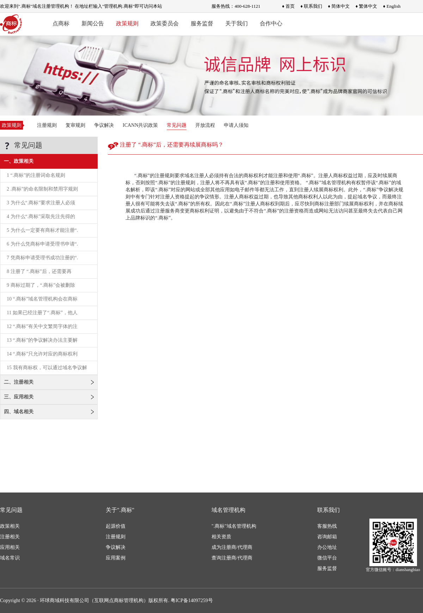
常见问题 (176, 125)
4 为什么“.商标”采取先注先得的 (41, 216)
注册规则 (47, 125)
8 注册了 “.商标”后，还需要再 (39, 271)
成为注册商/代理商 (232, 547)
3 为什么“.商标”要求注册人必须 (41, 202)
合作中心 (271, 23)
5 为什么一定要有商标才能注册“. (42, 230)
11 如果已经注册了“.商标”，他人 (42, 312)
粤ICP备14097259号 (192, 600)
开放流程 (205, 125)
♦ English (392, 6)
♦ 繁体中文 (366, 6)
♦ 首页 (288, 6)
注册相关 (10, 536)
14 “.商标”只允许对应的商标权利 (42, 354)
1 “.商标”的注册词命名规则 (36, 175)
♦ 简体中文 (339, 6)
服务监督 (202, 23)
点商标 (61, 23)
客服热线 (327, 526)
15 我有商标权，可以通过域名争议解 (47, 367)
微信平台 (327, 558)
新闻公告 (92, 23)
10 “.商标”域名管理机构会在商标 (42, 299)
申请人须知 (236, 125)
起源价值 (115, 526)
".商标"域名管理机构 (234, 526)
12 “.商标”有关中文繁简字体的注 (42, 326)
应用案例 (115, 558)
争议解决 (104, 125)
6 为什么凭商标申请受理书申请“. (42, 244)
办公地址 (327, 547)
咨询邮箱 (327, 536)
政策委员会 (165, 23)
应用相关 (10, 547)
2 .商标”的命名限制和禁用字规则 (42, 189)
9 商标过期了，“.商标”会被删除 (41, 285)
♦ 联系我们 (311, 6)
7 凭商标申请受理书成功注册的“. (42, 257)
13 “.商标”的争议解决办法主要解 (42, 340)
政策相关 (10, 526)
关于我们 (236, 23)
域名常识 (10, 558)
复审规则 (75, 125)
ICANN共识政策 (140, 125)
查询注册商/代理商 (232, 558)
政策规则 (127, 23)
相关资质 (221, 536)
